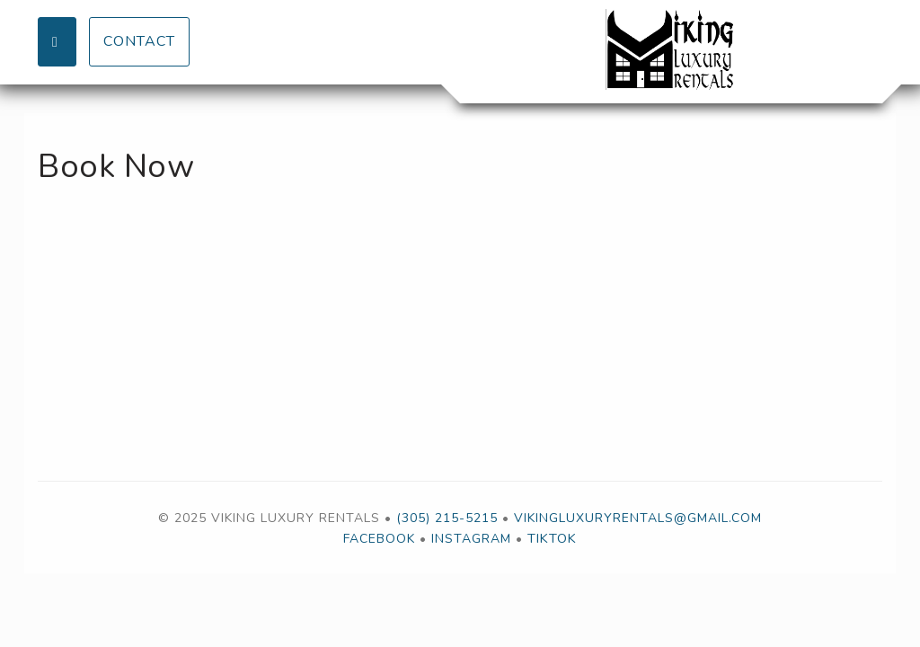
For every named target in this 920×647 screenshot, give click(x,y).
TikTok (552, 538)
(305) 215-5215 (447, 518)
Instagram (471, 538)
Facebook (379, 538)
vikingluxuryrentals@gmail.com (638, 518)
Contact (139, 41)
